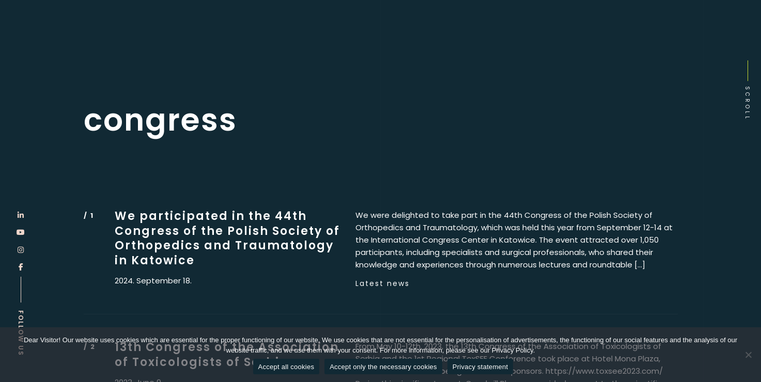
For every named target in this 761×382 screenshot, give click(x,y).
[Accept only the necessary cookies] (748, 354)
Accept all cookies (286, 367)
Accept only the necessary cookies (383, 367)
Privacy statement (480, 367)
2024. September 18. (153, 281)
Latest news (382, 283)
